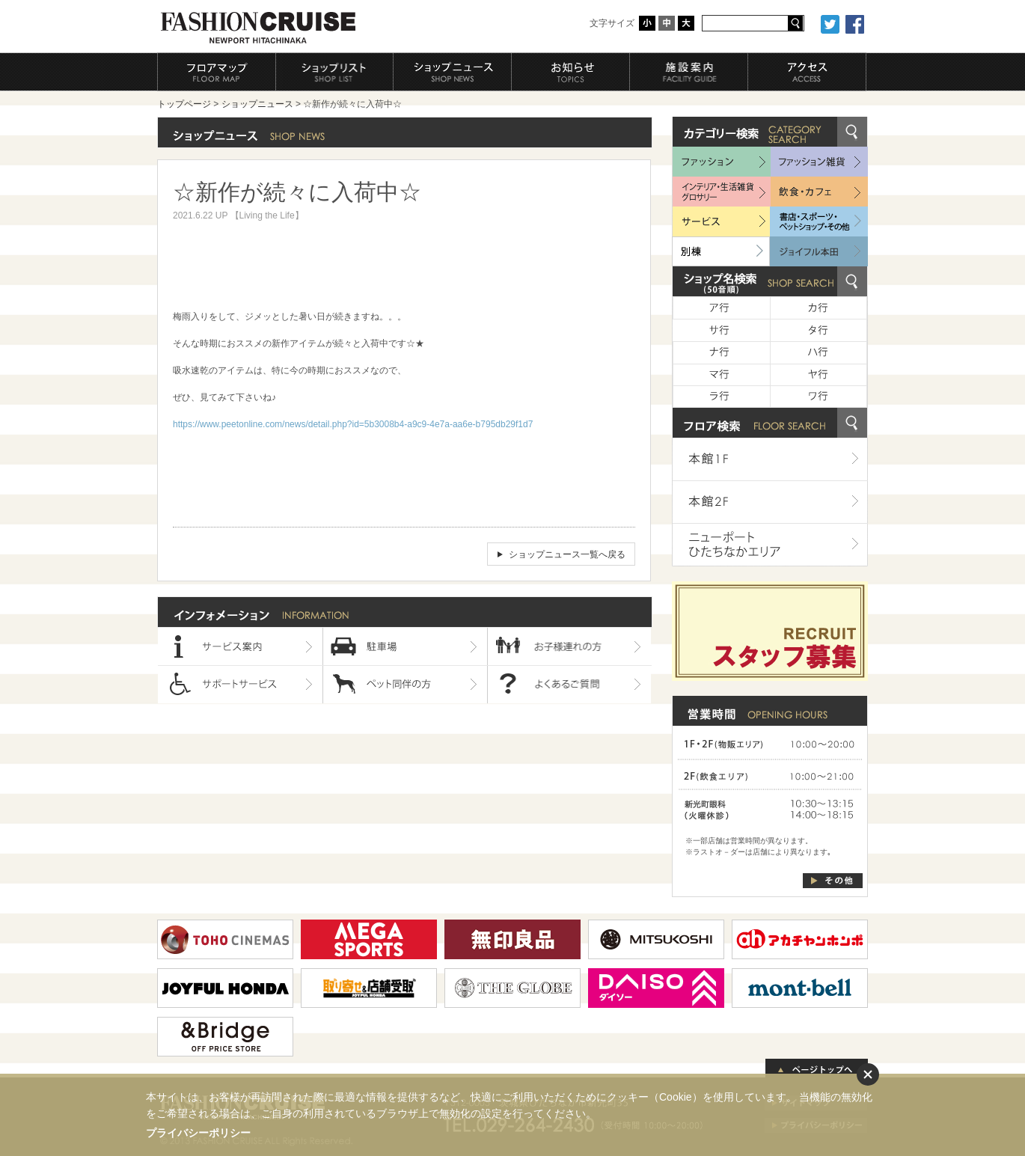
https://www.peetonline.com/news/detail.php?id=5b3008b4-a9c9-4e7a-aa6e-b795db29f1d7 (353, 424)
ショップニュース (257, 104)
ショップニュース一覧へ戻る (567, 554)
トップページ (184, 104)
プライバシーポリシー (198, 1133)
